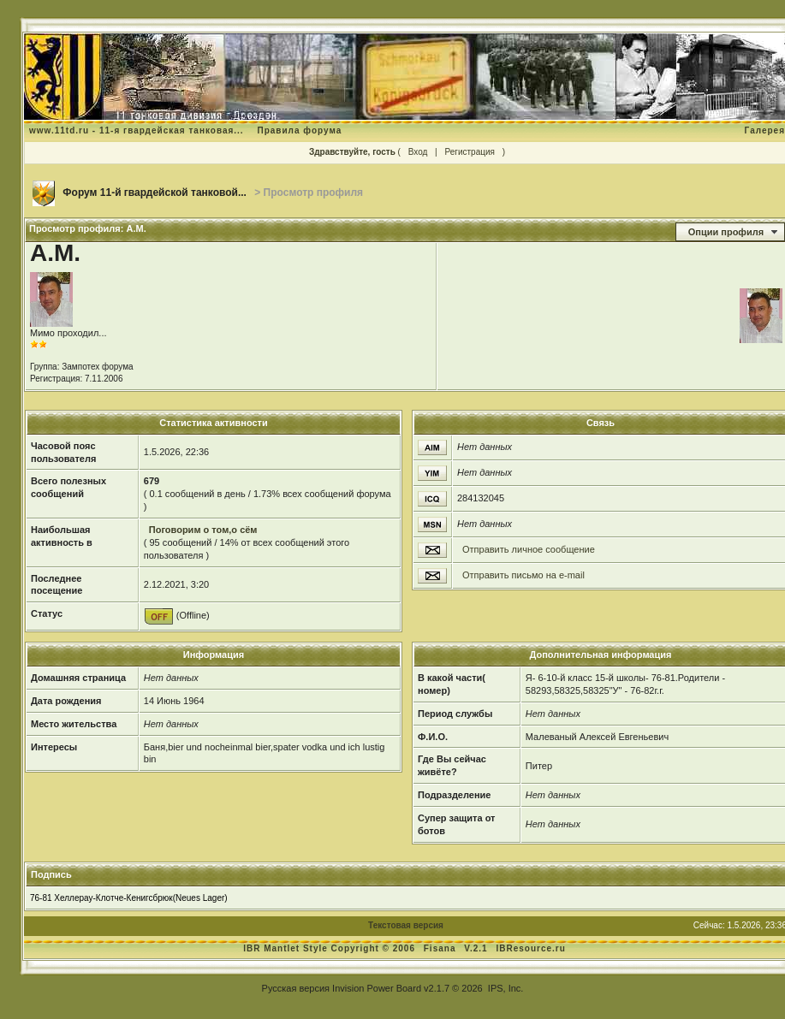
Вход (418, 152)
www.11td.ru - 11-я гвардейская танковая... (136, 130)
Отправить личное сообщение (528, 549)
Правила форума (299, 130)
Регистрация (469, 152)
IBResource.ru (530, 948)
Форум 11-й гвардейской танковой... (154, 192)
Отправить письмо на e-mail (523, 575)
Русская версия (296, 988)
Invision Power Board (376, 988)
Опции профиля (726, 232)
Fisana (441, 948)
